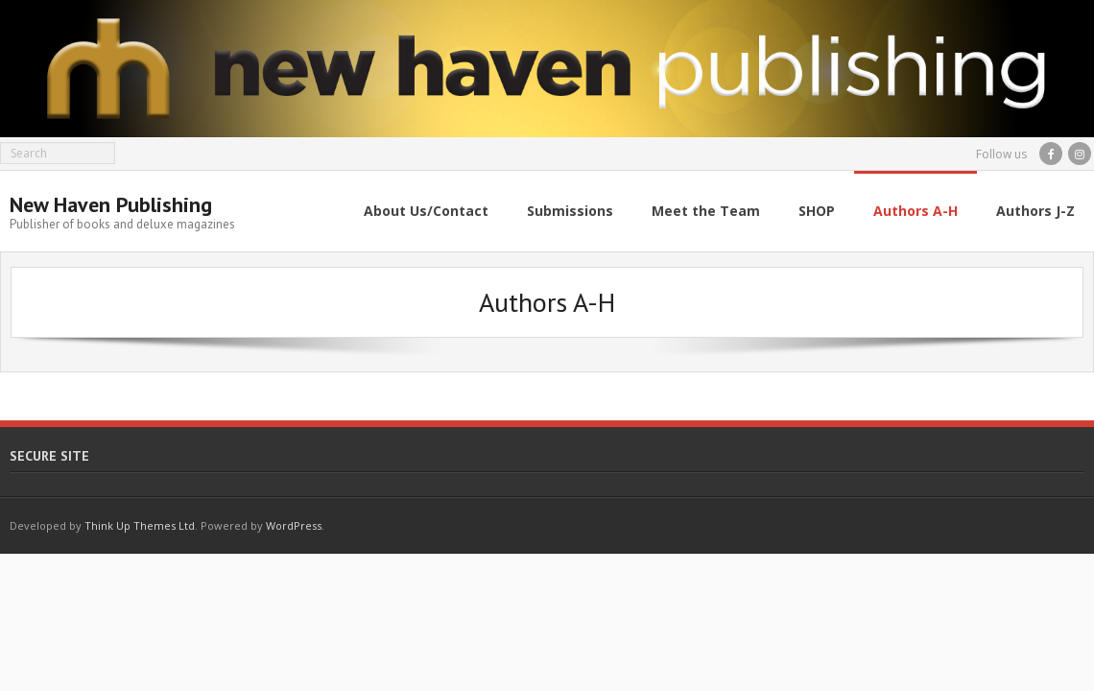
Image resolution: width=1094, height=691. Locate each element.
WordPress (293, 525)
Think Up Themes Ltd (139, 525)
